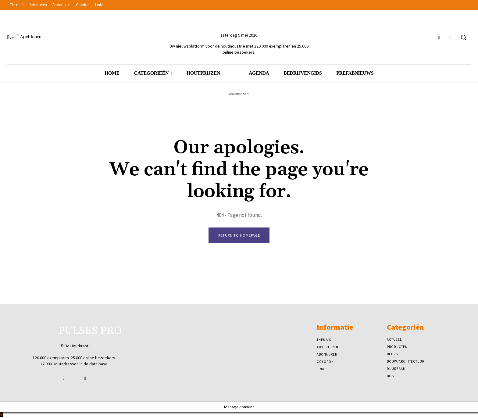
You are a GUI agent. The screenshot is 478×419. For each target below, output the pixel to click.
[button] (463, 37)
